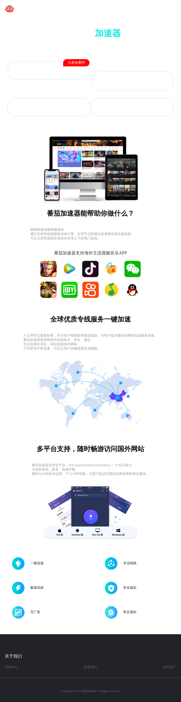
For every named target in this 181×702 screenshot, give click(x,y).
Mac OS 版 (48, 107)
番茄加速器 (89, 691)
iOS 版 (132, 81)
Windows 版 (132, 107)
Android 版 (60, 67)
